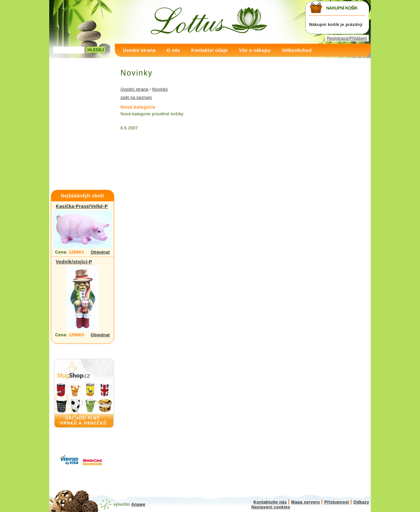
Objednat (100, 252)
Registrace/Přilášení (347, 38)
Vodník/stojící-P (74, 261)
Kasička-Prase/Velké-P (82, 206)
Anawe (138, 504)
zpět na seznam (136, 97)
